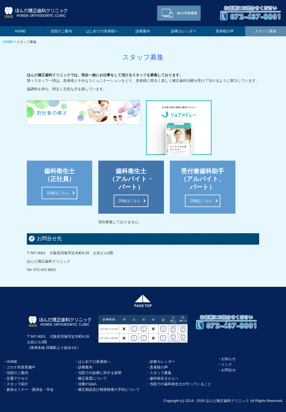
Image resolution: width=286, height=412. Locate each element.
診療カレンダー (183, 31)
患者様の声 (225, 31)
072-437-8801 (44, 270)
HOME (20, 31)
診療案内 (142, 31)
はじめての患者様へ (102, 31)
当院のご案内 (61, 31)
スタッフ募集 (266, 31)
